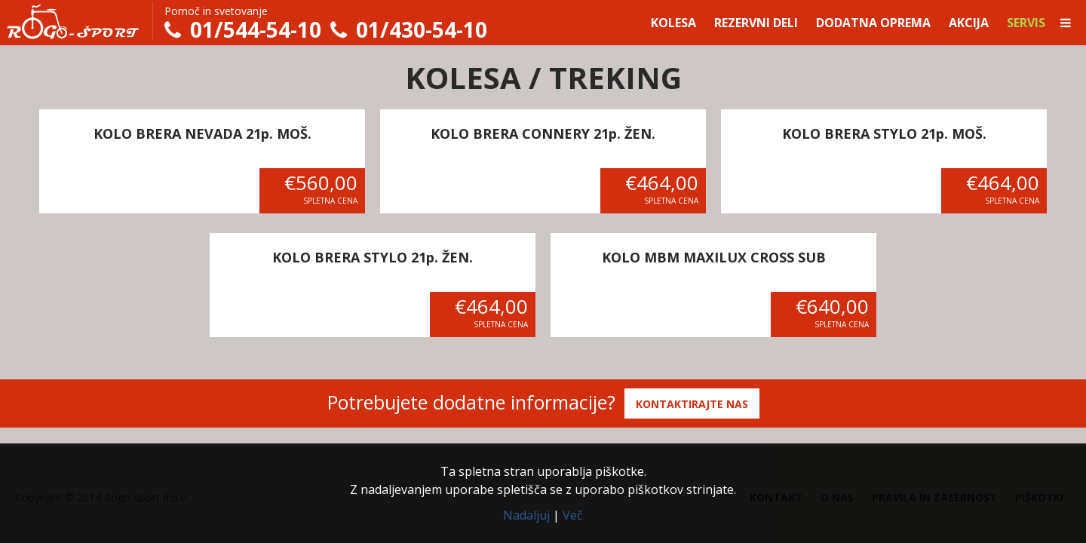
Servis (1026, 22)
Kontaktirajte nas (692, 404)
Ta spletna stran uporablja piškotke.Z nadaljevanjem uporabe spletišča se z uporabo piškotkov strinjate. (543, 480)
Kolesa (673, 22)
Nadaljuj (526, 515)
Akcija (969, 22)
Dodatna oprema (873, 22)
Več (573, 515)
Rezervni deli (756, 22)
